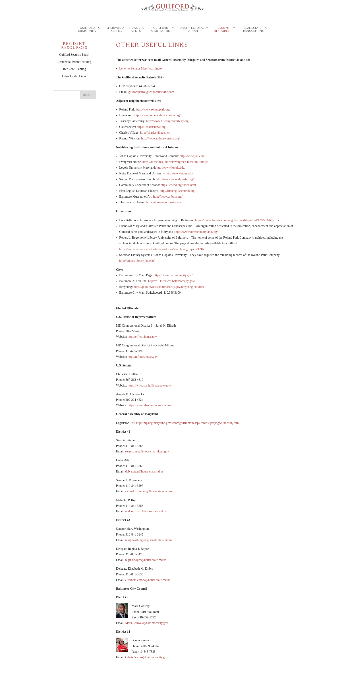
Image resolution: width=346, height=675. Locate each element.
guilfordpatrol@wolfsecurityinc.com (151, 92)
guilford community (87, 38)
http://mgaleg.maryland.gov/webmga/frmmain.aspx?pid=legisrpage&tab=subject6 (187, 423)
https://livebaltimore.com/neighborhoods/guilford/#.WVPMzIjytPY (237, 220)
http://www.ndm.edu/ (179, 173)
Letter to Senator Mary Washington (141, 68)
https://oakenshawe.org (151, 127)
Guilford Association (160, 38)
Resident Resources (222, 38)
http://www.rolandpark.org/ (153, 109)
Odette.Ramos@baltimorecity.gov (146, 657)
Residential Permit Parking (74, 61)
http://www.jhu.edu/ (192, 156)
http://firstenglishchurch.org (177, 190)
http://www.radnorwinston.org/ (160, 138)
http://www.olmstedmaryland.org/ (197, 231)
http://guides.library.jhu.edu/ (137, 260)
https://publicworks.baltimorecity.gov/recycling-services (168, 286)
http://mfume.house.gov (142, 356)
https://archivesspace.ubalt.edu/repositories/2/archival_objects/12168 (162, 249)
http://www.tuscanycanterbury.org (167, 121)
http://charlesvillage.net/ (155, 132)
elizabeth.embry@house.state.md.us (147, 580)
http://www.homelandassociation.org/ (157, 115)
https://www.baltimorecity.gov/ (173, 275)
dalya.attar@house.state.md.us (144, 471)
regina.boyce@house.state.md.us (145, 560)
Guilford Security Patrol (74, 54)
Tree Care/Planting (74, 69)
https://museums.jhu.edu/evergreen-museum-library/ (175, 162)
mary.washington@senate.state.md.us (148, 540)
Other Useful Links (74, 76)
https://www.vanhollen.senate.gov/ (149, 385)
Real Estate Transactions (252, 38)
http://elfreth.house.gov (142, 336)
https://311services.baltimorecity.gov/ (171, 281)
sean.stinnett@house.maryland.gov (147, 451)
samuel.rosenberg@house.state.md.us (148, 491)
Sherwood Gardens (115, 38)
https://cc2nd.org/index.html (178, 185)
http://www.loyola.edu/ (171, 167)
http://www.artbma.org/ (167, 196)
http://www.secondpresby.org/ (175, 179)
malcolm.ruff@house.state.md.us (145, 511)
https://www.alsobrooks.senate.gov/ (150, 405)
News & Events (135, 38)
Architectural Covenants (192, 38)
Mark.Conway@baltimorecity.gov (146, 623)
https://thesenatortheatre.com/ (164, 202)
